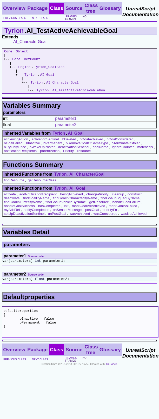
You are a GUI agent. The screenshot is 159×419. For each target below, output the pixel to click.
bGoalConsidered (120, 148)
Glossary (110, 8)
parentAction (49, 159)
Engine (24, 70)
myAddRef (12, 218)
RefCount (32, 61)
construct (135, 203)
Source (73, 8)
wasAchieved (80, 222)
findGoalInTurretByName (23, 210)
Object (22, 52)
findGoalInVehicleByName (65, 210)
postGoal (92, 218)
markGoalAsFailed (123, 214)
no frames (75, 18)
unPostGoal (57, 222)
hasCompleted (49, 214)
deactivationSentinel (73, 155)
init (66, 214)
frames (71, 16)
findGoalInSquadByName (120, 207)
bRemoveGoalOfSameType (87, 152)
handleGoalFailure (126, 210)
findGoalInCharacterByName (75, 207)
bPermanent (52, 152)
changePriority (97, 203)
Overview (14, 8)
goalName (101, 155)
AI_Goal (47, 80)
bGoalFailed (13, 152)
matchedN (145, 155)
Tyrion (14, 30)
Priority (68, 159)
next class (40, 18)
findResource (14, 189)
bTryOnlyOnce (15, 155)
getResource (99, 210)
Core (8, 52)
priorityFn (110, 218)
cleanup (118, 203)
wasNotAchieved (134, 222)
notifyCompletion (36, 218)
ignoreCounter (123, 155)
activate (10, 203)
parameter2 (65, 133)
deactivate (12, 207)
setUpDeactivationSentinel (24, 222)
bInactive (33, 152)
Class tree (91, 8)
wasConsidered (105, 222)
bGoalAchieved (91, 148)
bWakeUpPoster (42, 155)
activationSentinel (45, 148)
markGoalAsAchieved (88, 214)
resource (84, 159)
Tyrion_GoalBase (49, 70)
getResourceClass (42, 189)
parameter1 (65, 127)
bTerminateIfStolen (125, 152)
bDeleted (69, 148)
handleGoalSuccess (19, 214)
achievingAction (16, 148)
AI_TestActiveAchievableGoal (79, 98)
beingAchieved (71, 203)
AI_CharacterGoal (30, 41)
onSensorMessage (67, 218)
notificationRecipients (20, 159)
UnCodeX (111, 379)
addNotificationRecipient (38, 203)
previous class (14, 18)
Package (37, 8)
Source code (36, 265)
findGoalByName (36, 207)
